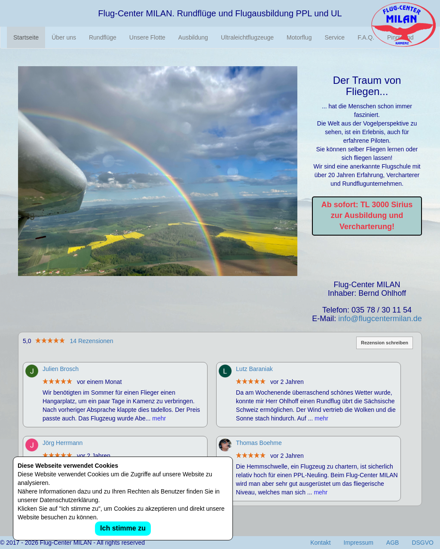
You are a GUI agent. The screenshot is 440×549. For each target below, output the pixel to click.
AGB (392, 542)
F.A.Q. (366, 37)
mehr (159, 418)
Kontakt (320, 542)
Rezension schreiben (384, 342)
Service (334, 37)
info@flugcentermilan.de (380, 318)
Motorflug (299, 37)
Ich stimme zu (123, 528)
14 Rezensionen (91, 340)
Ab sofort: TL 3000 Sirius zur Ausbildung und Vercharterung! (367, 215)
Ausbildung (193, 37)
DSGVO (423, 542)
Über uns (64, 37)
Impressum (358, 542)
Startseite (26, 37)
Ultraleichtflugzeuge (247, 37)
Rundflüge (102, 37)
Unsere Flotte (147, 37)
